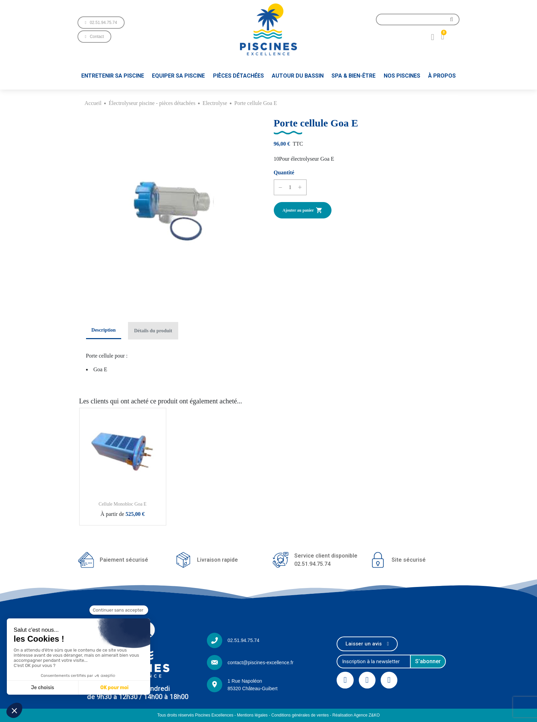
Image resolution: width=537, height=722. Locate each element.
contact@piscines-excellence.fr (260, 662)
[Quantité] (290, 187)
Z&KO (374, 715)
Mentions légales (252, 715)
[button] (101, 22)
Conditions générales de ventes (300, 715)
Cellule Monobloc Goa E (122, 504)
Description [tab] (103, 330)
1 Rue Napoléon (244, 681)
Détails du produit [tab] (153, 330)
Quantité (284, 172)
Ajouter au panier (303, 210)
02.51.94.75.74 (243, 640)
